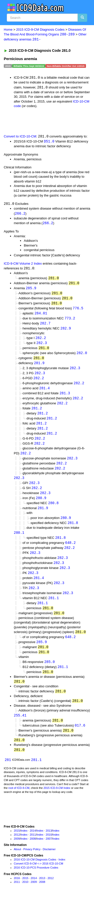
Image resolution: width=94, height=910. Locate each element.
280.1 (19, 540)
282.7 (45, 325)
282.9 (65, 331)
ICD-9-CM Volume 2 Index (23, 265)
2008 (33, 851)
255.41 (20, 727)
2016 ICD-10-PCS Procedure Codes (36, 880)
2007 (49, 851)
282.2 (40, 341)
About (17, 862)
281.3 (64, 397)
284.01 (41, 315)
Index (24, 843)
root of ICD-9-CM (18, 800)
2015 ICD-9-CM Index (56, 800)
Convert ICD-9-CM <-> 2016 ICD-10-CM (38, 876)
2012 (17, 847)
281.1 (53, 607)
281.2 (36, 413)
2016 (17, 890)
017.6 (80, 737)
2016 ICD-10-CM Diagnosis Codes (35, 872)
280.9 (41, 505)
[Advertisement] (40, 121)
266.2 (20, 214)
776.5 (78, 310)
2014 (33, 843)
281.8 (72, 530)
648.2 (70, 550)
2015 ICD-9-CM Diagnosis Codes (40, 29)
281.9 (39, 366)
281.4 (44, 392)
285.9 (31, 289)
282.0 (81, 356)
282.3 (41, 346)
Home (8, 29)
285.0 (49, 672)
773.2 (70, 320)
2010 (49, 847)
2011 (33, 847)
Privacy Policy (31, 862)
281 (8, 772)
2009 (17, 851)
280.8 (53, 510)
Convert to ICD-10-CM (20, 137)
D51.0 (49, 142)
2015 (17, 843)
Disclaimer (49, 862)
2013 (49, 843)
